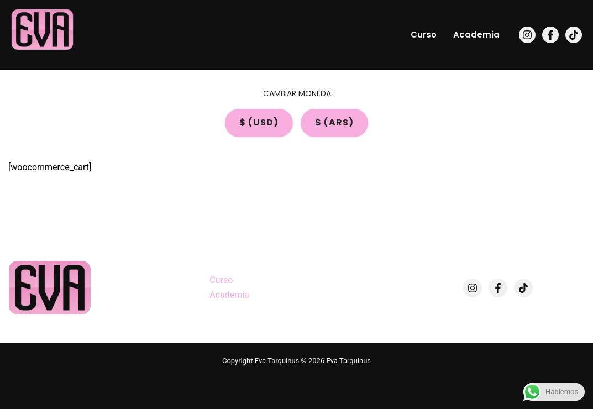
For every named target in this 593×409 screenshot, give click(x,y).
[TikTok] (573, 35)
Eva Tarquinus (28, 57)
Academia (476, 34)
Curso (424, 34)
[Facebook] (550, 35)
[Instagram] (527, 35)
